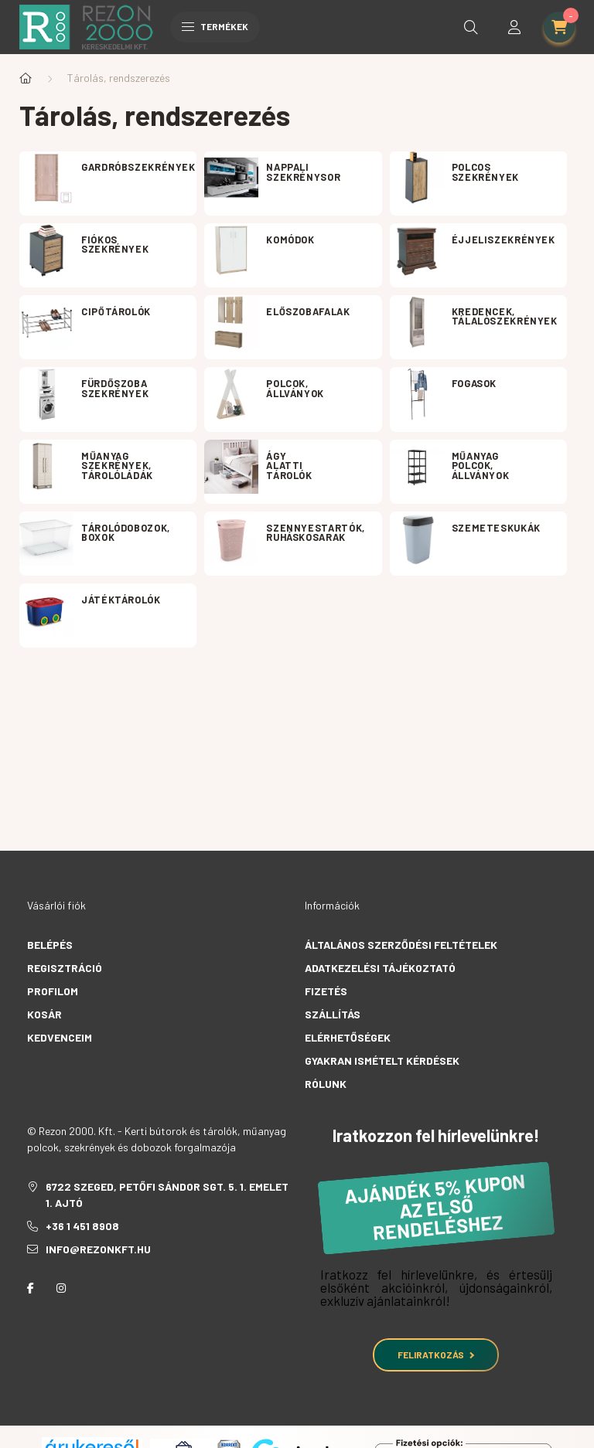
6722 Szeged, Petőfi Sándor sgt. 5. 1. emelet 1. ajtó (167, 1194)
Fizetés (326, 991)
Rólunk (325, 1083)
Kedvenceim (59, 1037)
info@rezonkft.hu (98, 1249)
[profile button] (514, 27)
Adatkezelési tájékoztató (380, 967)
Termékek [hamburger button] (215, 26)
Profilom (52, 991)
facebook (30, 1288)
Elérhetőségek (348, 1037)
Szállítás (332, 1014)
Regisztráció (64, 967)
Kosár (44, 1014)
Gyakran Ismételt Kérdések (382, 1060)
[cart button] (559, 27)
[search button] (471, 27)
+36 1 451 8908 (82, 1225)
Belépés (50, 944)
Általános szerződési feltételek (401, 944)
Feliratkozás (436, 1354)
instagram (61, 1288)
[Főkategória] (25, 78)
